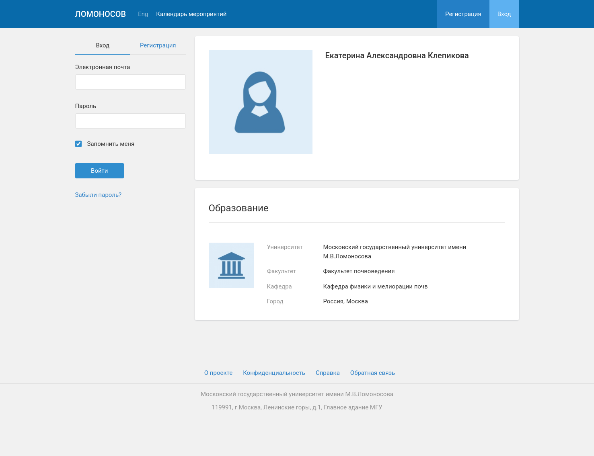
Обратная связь (372, 372)
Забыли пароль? (98, 194)
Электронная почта (102, 67)
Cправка (328, 372)
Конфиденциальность (274, 372)
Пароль (86, 106)
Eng (143, 14)
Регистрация (463, 14)
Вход (504, 14)
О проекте (218, 372)
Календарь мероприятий (191, 14)
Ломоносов (100, 14)
